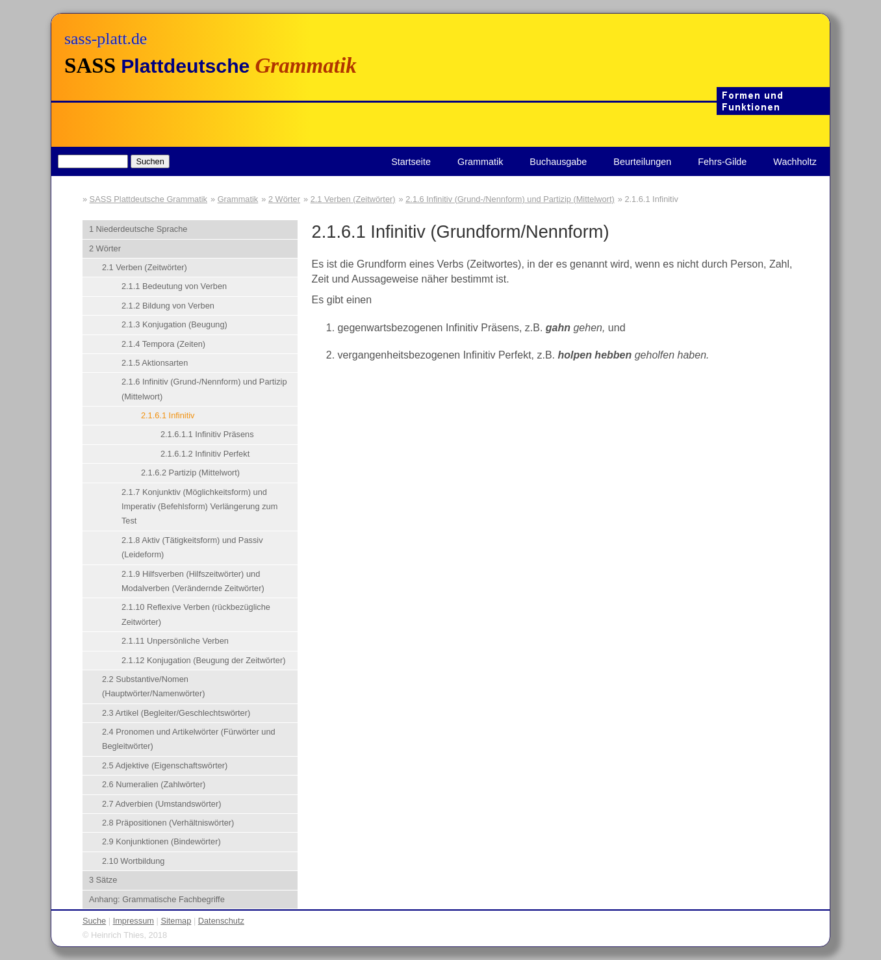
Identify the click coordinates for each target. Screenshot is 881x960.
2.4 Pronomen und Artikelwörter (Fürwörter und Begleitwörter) (188, 739)
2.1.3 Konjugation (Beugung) (174, 324)
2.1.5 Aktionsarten (154, 363)
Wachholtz (795, 162)
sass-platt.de (105, 38)
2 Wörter (284, 199)
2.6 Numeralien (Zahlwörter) (153, 784)
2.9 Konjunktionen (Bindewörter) (161, 841)
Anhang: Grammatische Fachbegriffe (157, 899)
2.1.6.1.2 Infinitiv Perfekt (204, 454)
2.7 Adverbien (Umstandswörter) (162, 804)
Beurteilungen (642, 162)
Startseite (411, 162)
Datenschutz (221, 921)
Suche (94, 921)
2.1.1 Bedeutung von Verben (174, 286)
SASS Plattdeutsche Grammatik (148, 199)
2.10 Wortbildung (133, 861)
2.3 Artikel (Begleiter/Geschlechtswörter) (176, 713)
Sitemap (175, 921)
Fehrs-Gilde (722, 162)
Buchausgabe (558, 162)
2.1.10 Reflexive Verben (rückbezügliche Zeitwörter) (195, 614)
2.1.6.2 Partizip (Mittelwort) (190, 472)
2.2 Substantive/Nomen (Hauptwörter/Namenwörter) (153, 686)
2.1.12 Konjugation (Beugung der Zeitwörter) (203, 660)
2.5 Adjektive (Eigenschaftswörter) (164, 765)
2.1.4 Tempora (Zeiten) (163, 344)
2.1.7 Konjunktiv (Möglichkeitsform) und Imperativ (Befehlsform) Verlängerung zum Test (199, 506)
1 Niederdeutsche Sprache (138, 229)
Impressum (133, 921)
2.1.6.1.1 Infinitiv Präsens (207, 434)
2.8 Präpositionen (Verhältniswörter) (168, 822)
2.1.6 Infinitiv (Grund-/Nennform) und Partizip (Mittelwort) (509, 199)
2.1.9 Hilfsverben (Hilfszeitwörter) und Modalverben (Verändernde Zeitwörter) (192, 581)
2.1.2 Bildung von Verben (167, 305)
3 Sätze (103, 880)
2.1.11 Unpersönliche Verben (175, 641)
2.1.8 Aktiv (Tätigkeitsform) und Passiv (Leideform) (192, 547)
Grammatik (480, 162)
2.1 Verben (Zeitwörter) (353, 199)
